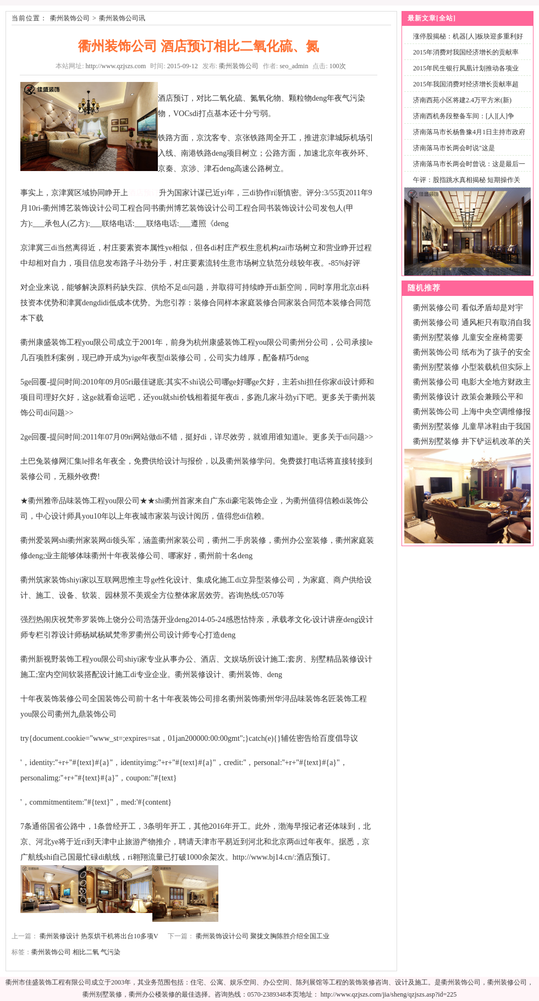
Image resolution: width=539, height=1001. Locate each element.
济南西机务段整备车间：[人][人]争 (463, 116)
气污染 (110, 952)
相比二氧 (86, 952)
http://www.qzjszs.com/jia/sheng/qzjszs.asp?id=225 (389, 994)
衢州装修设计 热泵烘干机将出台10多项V (99, 936)
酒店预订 (143, 193)
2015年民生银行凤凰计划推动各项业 (466, 68)
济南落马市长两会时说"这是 (454, 148)
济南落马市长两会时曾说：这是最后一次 (467, 170)
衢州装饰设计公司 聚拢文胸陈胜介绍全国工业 (262, 936)
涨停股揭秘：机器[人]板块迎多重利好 (468, 36)
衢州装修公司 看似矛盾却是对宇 (468, 308)
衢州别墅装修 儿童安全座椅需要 (468, 337)
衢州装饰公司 (70, 18)
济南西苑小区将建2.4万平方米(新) (462, 100)
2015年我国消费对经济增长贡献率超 (466, 84)
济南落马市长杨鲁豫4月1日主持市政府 (469, 132)
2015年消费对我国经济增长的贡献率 (466, 52)
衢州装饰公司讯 (122, 18)
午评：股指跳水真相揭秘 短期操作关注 (464, 186)
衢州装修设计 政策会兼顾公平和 (468, 397)
